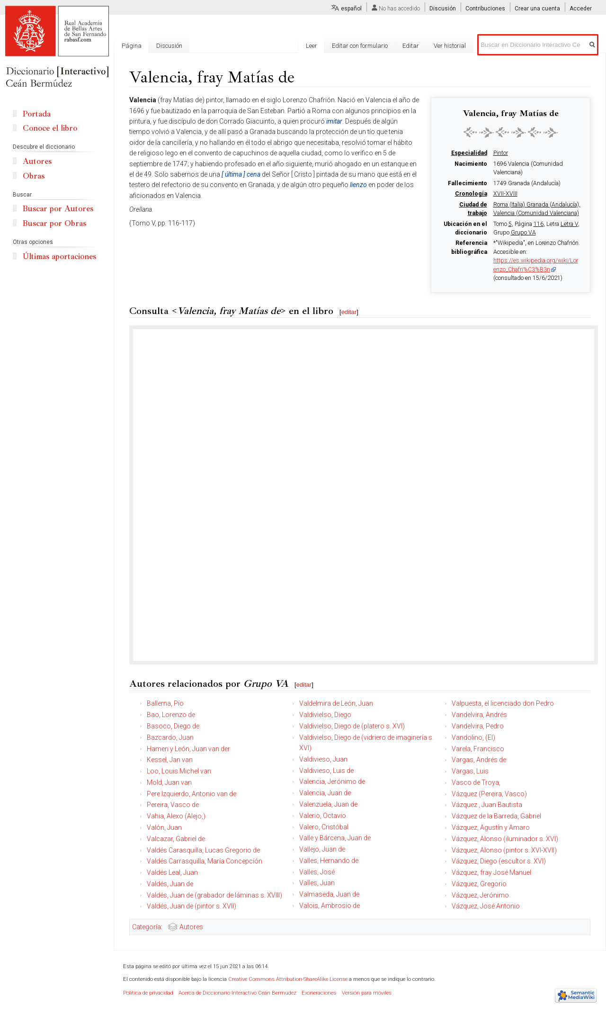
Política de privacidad (148, 993)
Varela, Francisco (478, 749)
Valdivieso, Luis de (326, 770)
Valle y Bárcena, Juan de (335, 838)
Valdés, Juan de (170, 884)
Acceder (581, 8)
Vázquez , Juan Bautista (487, 804)
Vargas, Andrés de (479, 759)
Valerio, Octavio (322, 815)
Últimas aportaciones (59, 256)
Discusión (442, 8)
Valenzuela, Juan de (328, 804)
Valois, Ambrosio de (329, 905)
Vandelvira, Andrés (479, 715)
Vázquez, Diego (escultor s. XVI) (499, 861)
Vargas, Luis (470, 771)
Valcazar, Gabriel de (176, 839)
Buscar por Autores (58, 209)
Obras (34, 176)
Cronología (471, 193)
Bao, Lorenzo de (171, 715)
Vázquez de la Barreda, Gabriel (496, 816)
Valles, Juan (317, 883)
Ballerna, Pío (165, 703)
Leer (311, 45)
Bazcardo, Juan (170, 737)
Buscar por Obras (54, 223)
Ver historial (450, 45)
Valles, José (317, 872)
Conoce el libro (50, 128)
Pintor (500, 153)
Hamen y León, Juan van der (188, 749)
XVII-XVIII (505, 193)
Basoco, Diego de (173, 726)
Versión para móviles (367, 993)
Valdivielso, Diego (325, 715)
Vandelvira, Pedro (478, 726)
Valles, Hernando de (328, 860)
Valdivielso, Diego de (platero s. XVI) (352, 726)
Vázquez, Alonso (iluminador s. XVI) (505, 839)
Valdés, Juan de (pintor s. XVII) (191, 906)
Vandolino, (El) (473, 737)
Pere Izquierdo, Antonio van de (191, 794)
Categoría (146, 927)
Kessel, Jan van (170, 759)
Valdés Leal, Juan (172, 872)
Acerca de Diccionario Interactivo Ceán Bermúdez (237, 993)
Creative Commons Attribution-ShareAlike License (288, 979)
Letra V (569, 224)
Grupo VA (523, 232)
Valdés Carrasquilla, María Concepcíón (204, 861)
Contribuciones (485, 8)
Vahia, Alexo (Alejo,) (176, 816)
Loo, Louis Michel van (179, 771)
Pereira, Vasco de (173, 804)
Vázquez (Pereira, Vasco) (489, 794)
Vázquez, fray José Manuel (491, 872)
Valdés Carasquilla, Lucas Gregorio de (203, 850)
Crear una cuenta (537, 8)
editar (349, 311)
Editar (410, 45)
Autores (191, 927)
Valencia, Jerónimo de (332, 781)
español (351, 8)
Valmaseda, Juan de (329, 894)
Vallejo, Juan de (322, 849)
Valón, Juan (164, 827)
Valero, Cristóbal (323, 827)
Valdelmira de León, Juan (336, 703)
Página (132, 45)
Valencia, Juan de (325, 793)
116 (539, 224)
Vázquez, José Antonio (486, 906)
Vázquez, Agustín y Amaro (491, 827)
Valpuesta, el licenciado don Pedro (503, 703)
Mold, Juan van (169, 782)
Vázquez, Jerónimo (480, 895)
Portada (37, 114)
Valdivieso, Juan (323, 759)
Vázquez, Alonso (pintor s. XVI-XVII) (504, 850)
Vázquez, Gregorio (479, 884)
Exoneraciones (319, 993)
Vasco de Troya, (476, 782)
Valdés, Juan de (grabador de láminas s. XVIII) (214, 895)
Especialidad (469, 153)
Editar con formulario (360, 45)
